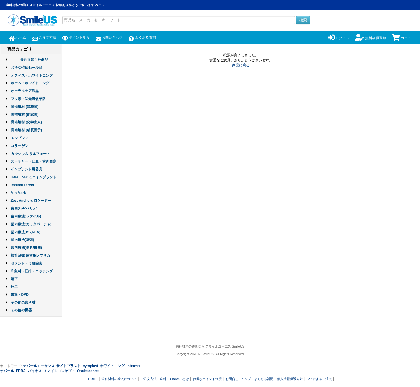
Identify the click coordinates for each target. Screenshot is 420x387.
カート (401, 38)
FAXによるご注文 (319, 379)
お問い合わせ (109, 37)
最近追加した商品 (34, 60)
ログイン (338, 38)
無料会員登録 (370, 38)
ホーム (17, 37)
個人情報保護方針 (290, 379)
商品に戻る (241, 65)
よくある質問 (142, 37)
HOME (93, 379)
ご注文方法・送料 (153, 379)
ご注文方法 (44, 37)
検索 (303, 20)
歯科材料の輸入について (119, 379)
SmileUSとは (179, 379)
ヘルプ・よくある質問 (257, 379)
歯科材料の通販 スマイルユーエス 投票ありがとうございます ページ (55, 5)
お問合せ (231, 379)
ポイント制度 (76, 37)
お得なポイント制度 (207, 379)
